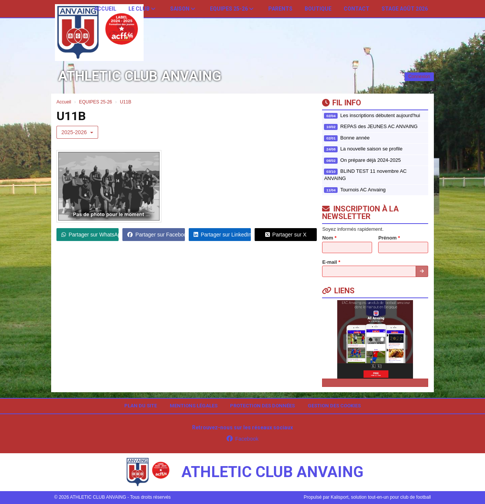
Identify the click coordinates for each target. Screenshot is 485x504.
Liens (338, 290)
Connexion (419, 76)
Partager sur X (286, 235)
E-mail (331, 262)
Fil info (341, 102)
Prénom (389, 238)
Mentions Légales (193, 406)
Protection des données (262, 406)
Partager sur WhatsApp (90, 235)
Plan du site (140, 406)
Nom (329, 238)
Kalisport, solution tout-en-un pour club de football (381, 497)
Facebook (242, 439)
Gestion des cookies (334, 406)
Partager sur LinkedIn (222, 235)
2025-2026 (77, 132)
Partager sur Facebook (156, 235)
